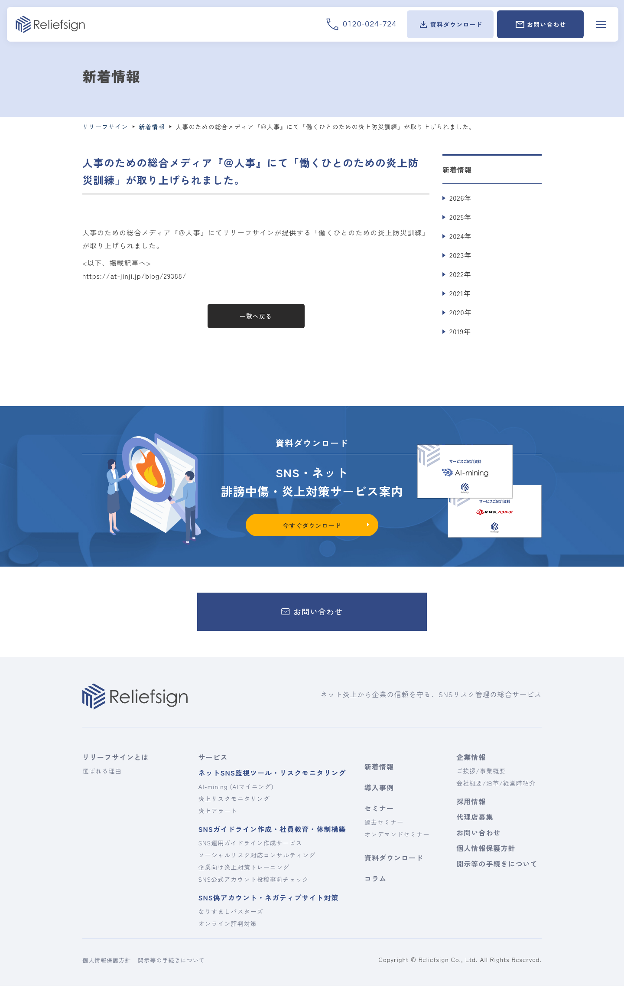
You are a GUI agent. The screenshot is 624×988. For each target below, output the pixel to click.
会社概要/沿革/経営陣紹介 (496, 785)
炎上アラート (217, 813)
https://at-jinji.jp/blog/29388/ (135, 276)
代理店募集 (474, 818)
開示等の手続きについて (495, 865)
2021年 (460, 293)
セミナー (379, 810)
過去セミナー (383, 824)
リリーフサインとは (115, 759)
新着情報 (379, 768)
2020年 (460, 312)
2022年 (460, 274)
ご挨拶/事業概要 (481, 773)
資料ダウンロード (393, 859)
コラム (375, 880)
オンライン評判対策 (227, 925)
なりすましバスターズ (230, 913)
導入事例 (379, 789)
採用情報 (471, 803)
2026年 (460, 197)
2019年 (460, 331)
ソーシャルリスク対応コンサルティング (256, 857)
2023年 (460, 255)
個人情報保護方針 (485, 850)
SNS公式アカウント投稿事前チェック (253, 881)
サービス (213, 759)
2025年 (460, 217)
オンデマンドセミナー (396, 836)
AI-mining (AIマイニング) (235, 788)
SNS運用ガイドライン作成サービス (250, 845)
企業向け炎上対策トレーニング (243, 869)
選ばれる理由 (101, 773)
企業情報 (471, 759)
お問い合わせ (478, 834)
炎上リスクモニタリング (234, 800)
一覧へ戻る (256, 316)
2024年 (460, 236)
